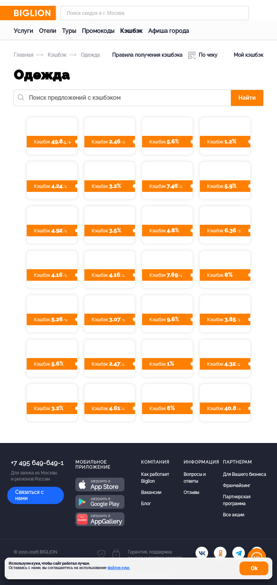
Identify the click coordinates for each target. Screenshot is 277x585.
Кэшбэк (131, 30)
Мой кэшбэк (243, 55)
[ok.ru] (220, 553)
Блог (146, 503)
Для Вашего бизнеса (244, 474)
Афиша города (168, 30)
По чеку (202, 55)
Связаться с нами (29, 495)
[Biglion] (35, 13)
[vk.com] (201, 553)
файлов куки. (118, 568)
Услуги (23, 30)
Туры (69, 30)
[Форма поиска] (155, 13)
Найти (247, 98)
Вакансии (151, 492)
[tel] (238, 553)
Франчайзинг (236, 485)
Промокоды (98, 30)
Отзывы (191, 492)
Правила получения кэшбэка (147, 55)
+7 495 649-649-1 (37, 462)
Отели (47, 30)
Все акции (233, 514)
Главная (23, 55)
